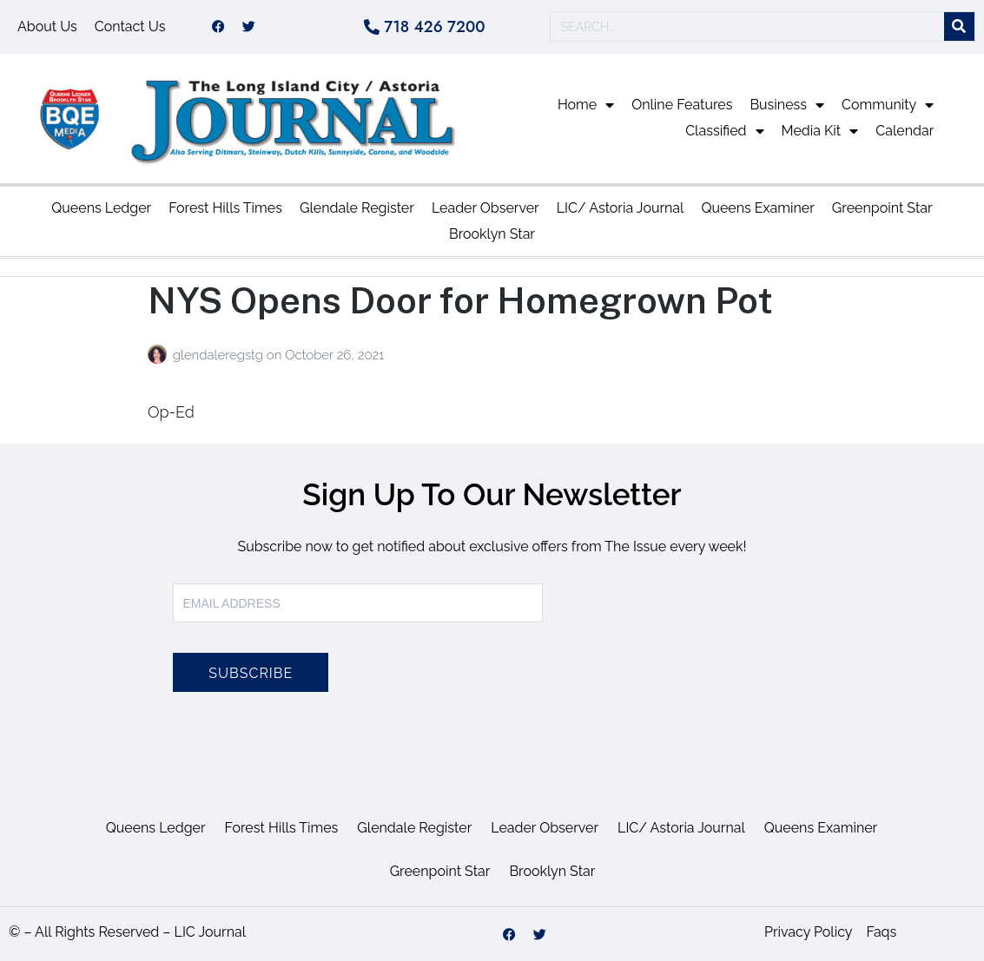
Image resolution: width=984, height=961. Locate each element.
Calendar (904, 131)
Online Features (681, 105)
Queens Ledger (101, 208)
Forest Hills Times (225, 208)
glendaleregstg (220, 355)
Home (586, 106)
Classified (724, 132)
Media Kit (820, 132)
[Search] (959, 27)
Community (888, 106)
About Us (47, 26)
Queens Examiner (757, 208)
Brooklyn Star (492, 234)
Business (787, 106)
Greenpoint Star (882, 208)
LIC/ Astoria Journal (620, 208)
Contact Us (130, 26)
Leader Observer (485, 208)
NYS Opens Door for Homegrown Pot (460, 300)
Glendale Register (357, 208)
